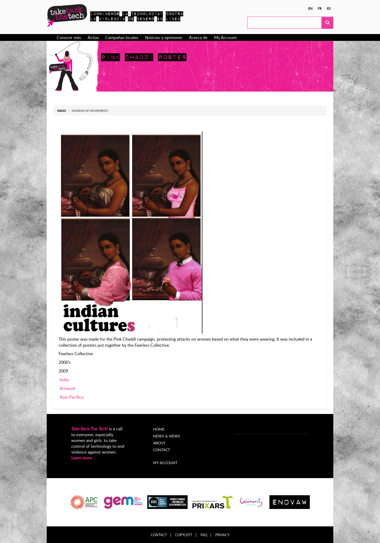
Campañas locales (121, 37)
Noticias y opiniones (163, 37)
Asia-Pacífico (72, 397)
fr (320, 8)
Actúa (93, 37)
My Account (225, 37)
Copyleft (183, 535)
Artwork (67, 388)
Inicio (61, 110)
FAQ (204, 535)
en (310, 8)
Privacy (222, 535)
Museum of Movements (90, 110)
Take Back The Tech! (89, 429)
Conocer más (69, 37)
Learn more (81, 458)
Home (158, 429)
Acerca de (198, 37)
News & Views (166, 436)
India (64, 380)
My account (165, 462)
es (329, 8)
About (159, 442)
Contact (161, 449)
